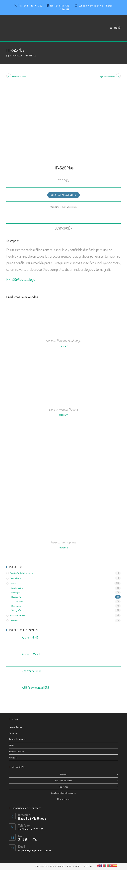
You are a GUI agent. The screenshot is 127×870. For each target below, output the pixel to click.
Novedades (13, 757)
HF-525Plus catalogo (20, 279)
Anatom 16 (63, 547)
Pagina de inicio (16, 726)
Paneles (62, 340)
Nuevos (64, 206)
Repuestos (14, 620)
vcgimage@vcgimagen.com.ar (34, 850)
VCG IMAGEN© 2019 (44, 866)
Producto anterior (19, 76)
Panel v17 (64, 345)
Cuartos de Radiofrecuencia (63, 793)
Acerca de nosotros (17, 739)
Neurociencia (15, 578)
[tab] (63, 228)
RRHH (11, 745)
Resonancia (16, 606)
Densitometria (58, 409)
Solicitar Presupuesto (63, 195)
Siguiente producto (107, 76)
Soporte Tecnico (16, 751)
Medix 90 (63, 414)
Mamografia (16, 592)
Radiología (72, 206)
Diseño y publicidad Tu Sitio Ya (74, 866)
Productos (13, 733)
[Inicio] (7, 55)
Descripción (63, 228)
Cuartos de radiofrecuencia (21, 573)
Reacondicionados (17, 615)
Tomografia (69, 542)
